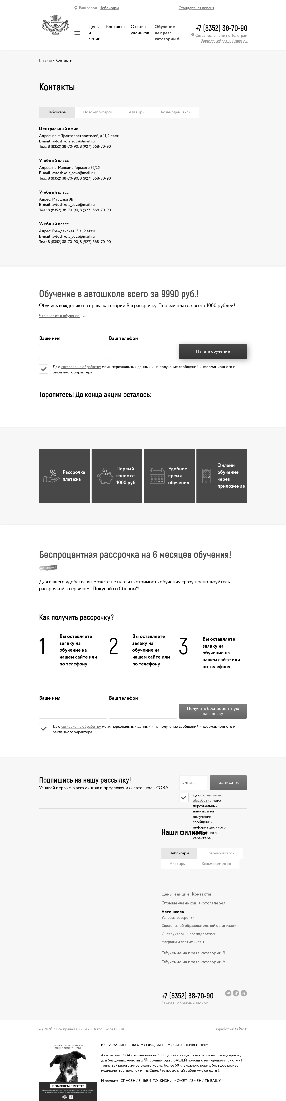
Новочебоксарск (97, 112)
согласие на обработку (81, 367)
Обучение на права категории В (193, 953)
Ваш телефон (123, 337)
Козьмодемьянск (175, 112)
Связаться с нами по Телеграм (219, 35)
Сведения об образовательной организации (200, 926)
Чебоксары (56, 112)
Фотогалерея (212, 903)
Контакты (115, 27)
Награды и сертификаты (182, 942)
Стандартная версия (196, 8)
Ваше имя (50, 337)
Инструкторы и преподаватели (188, 934)
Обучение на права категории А (167, 33)
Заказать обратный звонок (224, 41)
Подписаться (228, 782)
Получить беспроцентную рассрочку (213, 711)
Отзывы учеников (140, 30)
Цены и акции (175, 894)
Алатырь (136, 112)
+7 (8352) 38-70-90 (221, 27)
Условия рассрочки (177, 918)
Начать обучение (213, 351)
